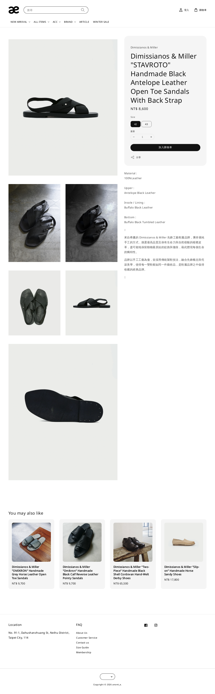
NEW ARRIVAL (19, 21)
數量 (133, 131)
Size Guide (82, 647)
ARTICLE (84, 21)
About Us (81, 632)
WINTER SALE (101, 21)
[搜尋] (82, 10)
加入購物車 (165, 147)
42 (135, 124)
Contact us (82, 642)
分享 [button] (136, 157)
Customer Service (86, 637)
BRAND (68, 21)
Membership (83, 652)
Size (133, 116)
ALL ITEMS (40, 21)
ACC (55, 21)
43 (146, 124)
